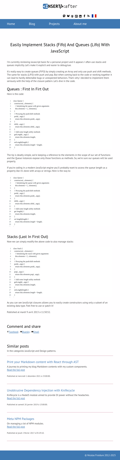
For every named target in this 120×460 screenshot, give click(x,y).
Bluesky (25, 331)
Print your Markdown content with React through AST (43, 362)
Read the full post (16, 369)
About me (80, 24)
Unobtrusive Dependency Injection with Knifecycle (41, 390)
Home (11, 24)
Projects (54, 24)
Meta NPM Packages (20, 419)
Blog (32, 24)
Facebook (12, 331)
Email (35, 331)
